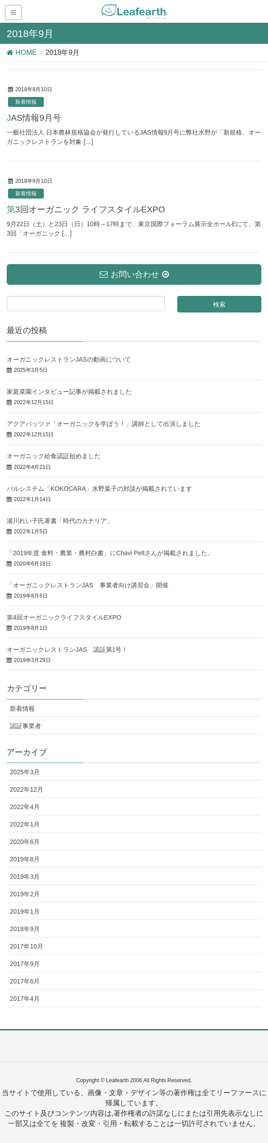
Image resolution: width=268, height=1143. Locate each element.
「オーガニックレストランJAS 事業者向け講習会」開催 (87, 585)
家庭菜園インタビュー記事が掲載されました (69, 391)
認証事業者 (25, 726)
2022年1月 (25, 824)
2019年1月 (25, 911)
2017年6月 (25, 981)
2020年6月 (25, 841)
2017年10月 (26, 946)
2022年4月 (25, 806)
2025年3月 (25, 772)
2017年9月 (25, 963)
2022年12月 (26, 789)
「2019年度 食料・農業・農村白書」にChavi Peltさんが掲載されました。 (110, 553)
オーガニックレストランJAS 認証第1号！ (67, 649)
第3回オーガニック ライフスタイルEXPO (86, 209)
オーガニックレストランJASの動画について (69, 359)
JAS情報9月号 (34, 117)
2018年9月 (25, 928)
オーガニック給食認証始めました (53, 456)
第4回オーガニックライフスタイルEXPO (64, 617)
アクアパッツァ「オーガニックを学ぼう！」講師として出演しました (104, 423)
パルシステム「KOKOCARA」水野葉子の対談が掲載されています (99, 488)
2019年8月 (25, 859)
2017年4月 (25, 998)
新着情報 (26, 102)
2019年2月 (25, 894)
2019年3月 (25, 876)
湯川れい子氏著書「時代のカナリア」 (60, 520)
